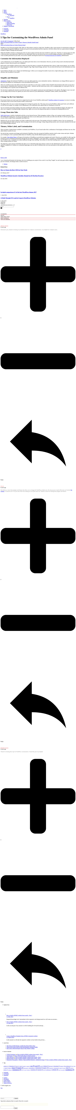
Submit (16, 1098)
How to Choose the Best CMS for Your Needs (14, 170)
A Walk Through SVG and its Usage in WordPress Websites (18, 198)
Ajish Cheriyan (10, 1057)
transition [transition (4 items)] (34, 1070)
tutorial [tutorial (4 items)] (40, 1070)
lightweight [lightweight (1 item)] (51, 1068)
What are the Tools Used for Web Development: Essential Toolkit (22, 1047)
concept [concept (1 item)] (28, 1066)
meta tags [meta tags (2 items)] (56, 1068)
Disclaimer (6, 1079)
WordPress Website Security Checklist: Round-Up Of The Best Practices (22, 176)
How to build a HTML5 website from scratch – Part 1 (19, 1015)
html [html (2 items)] (10, 1068)
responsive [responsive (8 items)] (16, 1070)
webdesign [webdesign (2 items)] (49, 1069)
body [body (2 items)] (17, 1066)
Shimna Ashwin (4, 225)
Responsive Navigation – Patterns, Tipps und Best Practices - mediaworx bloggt (26, 1059)
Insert (17, 1108)
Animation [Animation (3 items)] (12, 1066)
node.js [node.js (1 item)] (61, 1068)
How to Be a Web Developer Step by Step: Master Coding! (21, 1048)
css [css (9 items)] (32, 1066)
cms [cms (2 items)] (21, 1066)
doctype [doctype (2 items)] (51, 1066)
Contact (5, 1077)
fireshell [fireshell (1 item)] (62, 1066)
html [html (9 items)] (14, 1068)
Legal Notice (7, 1080)
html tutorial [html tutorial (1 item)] (26, 1068)
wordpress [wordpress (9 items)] (69, 1070)
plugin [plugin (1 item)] (71, 1068)
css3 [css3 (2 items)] (41, 1066)
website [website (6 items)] (55, 1070)
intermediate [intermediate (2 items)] (32, 1068)
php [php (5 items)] (68, 1068)
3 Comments (10, 41)
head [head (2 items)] (6, 1068)
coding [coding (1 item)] (24, 1066)
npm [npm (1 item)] (64, 1068)
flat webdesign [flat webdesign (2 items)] (67, 1066)
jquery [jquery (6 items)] (46, 1068)
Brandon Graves (4, 747)
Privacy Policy (7, 1081)
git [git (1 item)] (73, 1066)
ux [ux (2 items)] (44, 1069)
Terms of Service (8, 1083)
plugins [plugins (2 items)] (6, 1069)
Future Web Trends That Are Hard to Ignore (24, 1055)
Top (1, 1088)
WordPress (3, 33)
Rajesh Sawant (10, 1058)
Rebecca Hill (4, 157)
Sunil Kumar (10, 1055)
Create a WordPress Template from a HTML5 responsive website (22, 1036)
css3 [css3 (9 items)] (37, 1066)
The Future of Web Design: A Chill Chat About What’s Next (21, 1045)
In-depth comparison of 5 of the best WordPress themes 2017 (19, 192)
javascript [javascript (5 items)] (39, 1068)
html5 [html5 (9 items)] (20, 1068)
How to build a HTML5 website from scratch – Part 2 (19, 1021)
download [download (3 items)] (57, 1066)
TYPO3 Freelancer (11, 1054)
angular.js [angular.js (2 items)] (6, 1066)
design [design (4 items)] (46, 1066)
